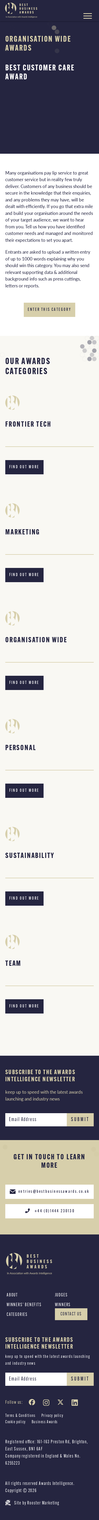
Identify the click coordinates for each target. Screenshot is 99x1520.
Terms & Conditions (20, 1416)
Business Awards (45, 1422)
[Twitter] (61, 1403)
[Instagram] (47, 1403)
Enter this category (49, 310)
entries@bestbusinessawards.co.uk (49, 1191)
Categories (17, 1314)
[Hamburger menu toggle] (87, 16)
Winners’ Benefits (24, 1304)
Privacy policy (52, 1416)
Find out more (24, 467)
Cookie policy (15, 1422)
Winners (63, 1304)
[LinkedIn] (76, 1403)
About (12, 1295)
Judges (61, 1295)
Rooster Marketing (43, 1503)
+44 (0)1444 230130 (49, 1210)
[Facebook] (33, 1403)
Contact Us (71, 1314)
